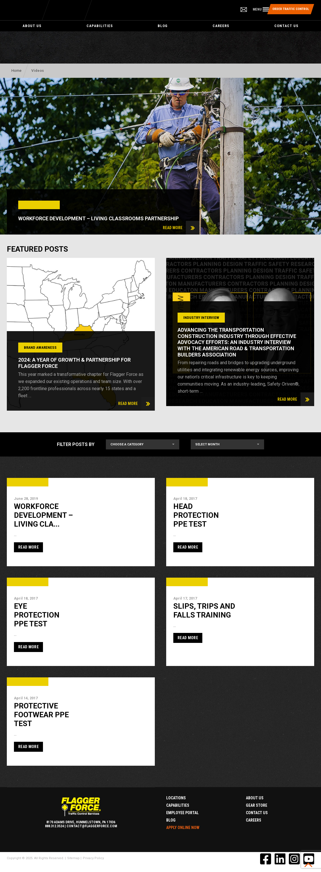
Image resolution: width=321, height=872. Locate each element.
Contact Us (286, 26)
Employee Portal (182, 812)
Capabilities (100, 26)
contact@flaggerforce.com (92, 826)
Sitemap (73, 858)
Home (16, 70)
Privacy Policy (93, 858)
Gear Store (256, 805)
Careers (221, 26)
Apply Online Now (182, 827)
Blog (163, 26)
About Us (32, 26)
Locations (176, 798)
